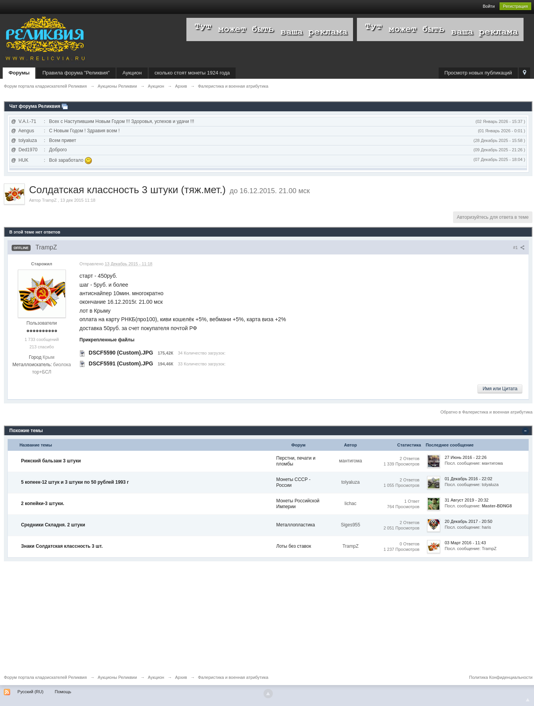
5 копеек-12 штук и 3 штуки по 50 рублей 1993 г (75, 482)
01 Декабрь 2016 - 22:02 (468, 478)
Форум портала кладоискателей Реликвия (45, 677)
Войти (489, 6)
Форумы (19, 73)
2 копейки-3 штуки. (42, 503)
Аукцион (132, 73)
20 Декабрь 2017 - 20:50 (468, 521)
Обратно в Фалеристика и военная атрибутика (486, 412)
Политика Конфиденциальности (500, 677)
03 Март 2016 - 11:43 (465, 542)
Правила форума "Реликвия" (75, 73)
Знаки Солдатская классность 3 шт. (62, 546)
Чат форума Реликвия (34, 106)
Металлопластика (295, 525)
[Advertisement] (236, 615)
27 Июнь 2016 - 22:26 (465, 457)
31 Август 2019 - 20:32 (466, 500)
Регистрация (515, 6)
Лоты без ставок (293, 546)
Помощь (63, 691)
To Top (527, 699)
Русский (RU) (30, 691)
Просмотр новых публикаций (478, 73)
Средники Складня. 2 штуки (53, 525)
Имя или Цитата (499, 388)
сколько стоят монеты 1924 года (192, 73)
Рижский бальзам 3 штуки (51, 461)
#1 (519, 247)
